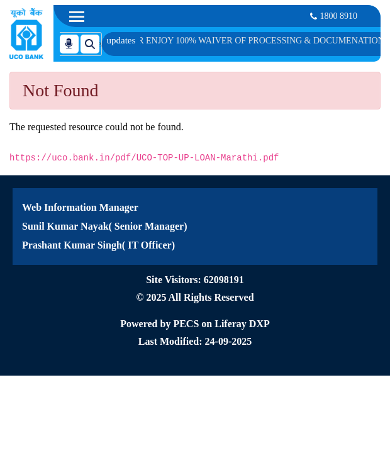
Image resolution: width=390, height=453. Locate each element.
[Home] (26, 33)
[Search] (71, 43)
